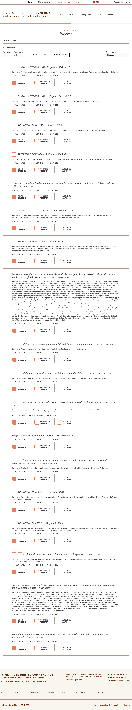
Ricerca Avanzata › (44, 2)
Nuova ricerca (60, 55)
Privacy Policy (116, 705)
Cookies (126, 705)
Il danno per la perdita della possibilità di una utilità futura (53, 373)
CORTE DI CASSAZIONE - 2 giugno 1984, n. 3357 (44, 96)
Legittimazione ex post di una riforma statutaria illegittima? (54, 554)
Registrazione (118, 2)
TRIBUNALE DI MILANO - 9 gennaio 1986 (40, 241)
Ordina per (111, 52)
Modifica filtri (39, 55)
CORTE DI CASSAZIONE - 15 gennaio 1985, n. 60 (44, 67)
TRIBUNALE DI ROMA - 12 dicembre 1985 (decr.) (44, 154)
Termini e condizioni (102, 705)
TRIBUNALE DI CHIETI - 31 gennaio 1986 (40, 523)
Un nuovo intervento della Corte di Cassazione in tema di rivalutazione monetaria (65, 402)
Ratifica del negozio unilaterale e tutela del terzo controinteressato (57, 344)
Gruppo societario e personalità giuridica (33, 435)
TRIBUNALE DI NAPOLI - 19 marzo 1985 (40, 125)
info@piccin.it (76, 679)
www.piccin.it (39, 682)
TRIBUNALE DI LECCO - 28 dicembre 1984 (41, 492)
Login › (128, 2)
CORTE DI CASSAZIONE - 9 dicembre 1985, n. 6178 (45, 210)
